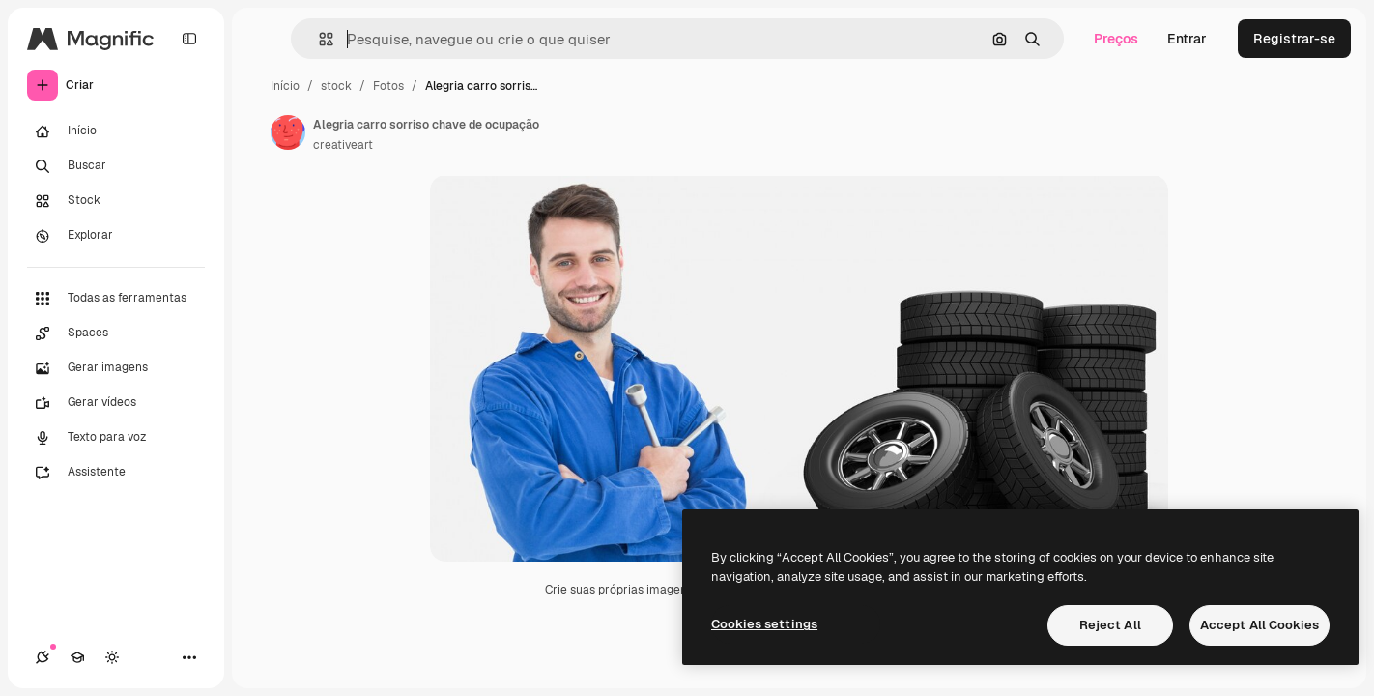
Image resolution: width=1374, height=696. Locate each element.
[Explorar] (116, 235)
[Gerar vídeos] (116, 403)
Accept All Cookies (1259, 625)
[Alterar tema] (112, 657)
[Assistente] (116, 472)
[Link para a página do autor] (288, 132)
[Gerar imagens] (116, 368)
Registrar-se (1294, 38)
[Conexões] (42, 657)
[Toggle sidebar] (189, 38)
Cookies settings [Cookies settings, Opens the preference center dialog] (764, 624)
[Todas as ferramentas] (116, 298)
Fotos (388, 86)
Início (285, 86)
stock (336, 86)
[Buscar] (116, 166)
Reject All (1110, 625)
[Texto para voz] (116, 437)
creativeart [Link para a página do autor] (343, 145)
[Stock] (116, 201)
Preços (1116, 38)
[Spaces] (116, 333)
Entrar (1187, 38)
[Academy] (77, 657)
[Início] (116, 131)
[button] (318, 39)
